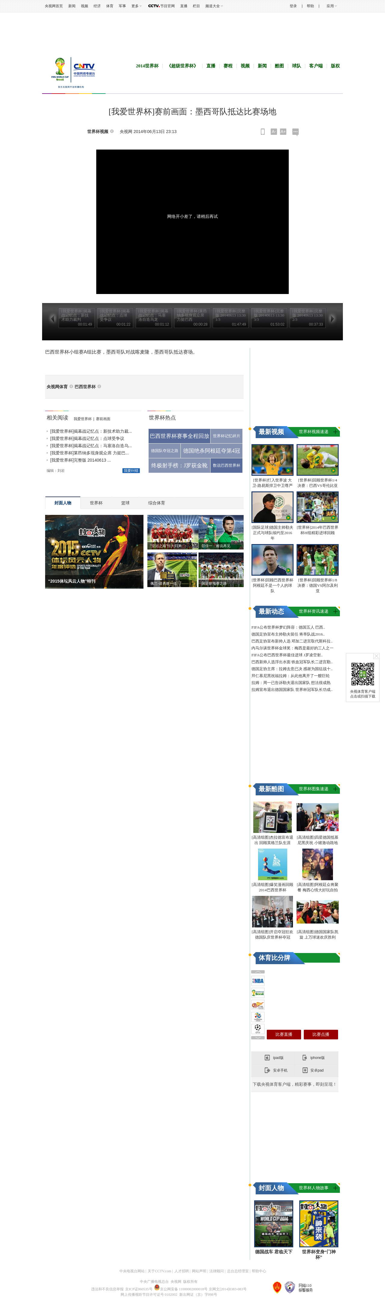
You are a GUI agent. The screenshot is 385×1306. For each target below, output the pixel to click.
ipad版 (278, 1058)
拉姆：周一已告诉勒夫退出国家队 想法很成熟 (291, 682)
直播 (183, 6)
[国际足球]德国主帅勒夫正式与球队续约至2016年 (273, 532)
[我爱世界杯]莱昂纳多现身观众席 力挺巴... (89, 452)
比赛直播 (284, 1034)
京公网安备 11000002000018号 (181, 1289)
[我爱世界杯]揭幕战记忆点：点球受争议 (87, 438)
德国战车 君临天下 (273, 1251)
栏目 (196, 6)
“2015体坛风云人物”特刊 (71, 581)
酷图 (279, 65)
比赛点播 (321, 1034)
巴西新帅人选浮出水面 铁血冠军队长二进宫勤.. (292, 662)
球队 (296, 65)
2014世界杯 (147, 65)
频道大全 (212, 6)
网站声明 (199, 1271)
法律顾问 (216, 1271)
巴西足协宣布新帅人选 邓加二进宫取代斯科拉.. (292, 641)
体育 (109, 6)
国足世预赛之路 (214, 583)
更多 (135, 6)
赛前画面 (103, 419)
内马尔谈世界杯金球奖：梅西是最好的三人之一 (292, 648)
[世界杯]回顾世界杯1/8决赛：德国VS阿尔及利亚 (317, 585)
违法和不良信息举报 (107, 1289)
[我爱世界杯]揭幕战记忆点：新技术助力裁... (91, 431)
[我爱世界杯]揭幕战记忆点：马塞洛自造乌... (91, 445)
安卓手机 (280, 1070)
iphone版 (317, 1058)
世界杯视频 (97, 131)
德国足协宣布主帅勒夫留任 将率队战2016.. (288, 634)
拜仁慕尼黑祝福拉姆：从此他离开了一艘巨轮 (290, 675)
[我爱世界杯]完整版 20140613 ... (80, 460)
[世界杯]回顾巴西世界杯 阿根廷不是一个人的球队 (273, 585)
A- (274, 131)
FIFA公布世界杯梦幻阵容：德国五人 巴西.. (288, 627)
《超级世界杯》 (182, 65)
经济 (97, 6)
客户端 (316, 65)
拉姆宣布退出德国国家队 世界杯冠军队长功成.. (292, 689)
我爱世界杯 (83, 419)
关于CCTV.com (159, 1271)
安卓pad (317, 1070)
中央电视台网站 (132, 1271)
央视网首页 (54, 6)
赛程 (228, 65)
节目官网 (167, 6)
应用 (330, 6)
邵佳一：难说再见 (216, 546)
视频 (84, 6)
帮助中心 (259, 1271)
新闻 (71, 6)
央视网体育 (57, 387)
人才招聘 (181, 1271)
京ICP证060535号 (138, 1289)
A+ (283, 131)
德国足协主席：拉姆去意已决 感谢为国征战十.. (292, 669)
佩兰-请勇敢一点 (163, 583)
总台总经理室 (238, 1271)
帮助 (310, 6)
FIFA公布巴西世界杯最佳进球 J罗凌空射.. (287, 655)
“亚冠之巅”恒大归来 (166, 546)
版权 (335, 65)
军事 (122, 6)
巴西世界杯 (85, 387)
